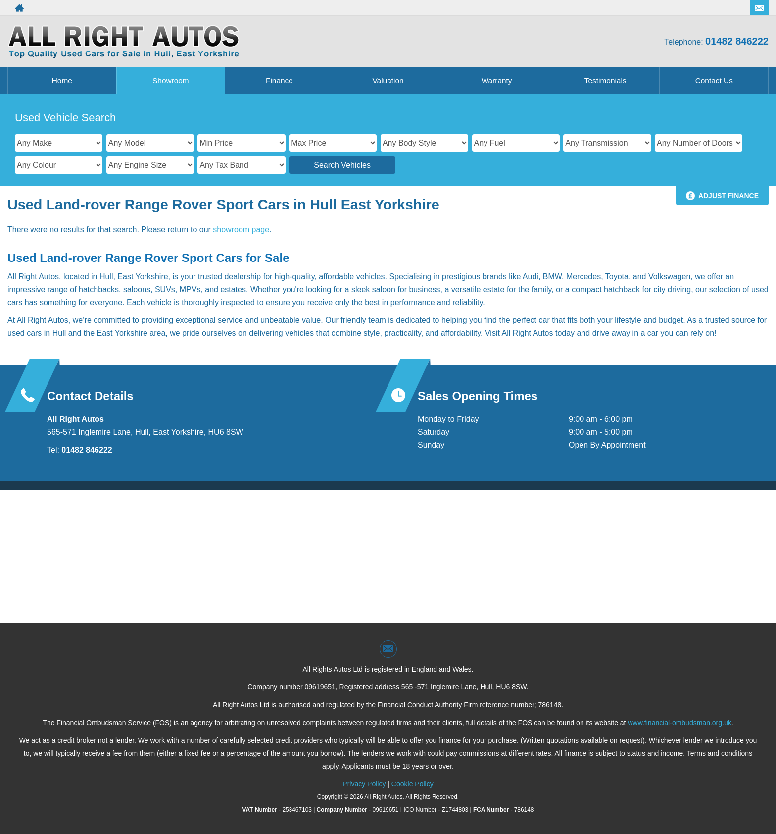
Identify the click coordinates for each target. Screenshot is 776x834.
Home (62, 80)
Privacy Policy (364, 784)
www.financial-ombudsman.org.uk (679, 723)
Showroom (171, 80)
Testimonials (605, 80)
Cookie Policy (412, 784)
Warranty (496, 80)
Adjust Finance (728, 196)
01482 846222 (737, 41)
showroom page (241, 229)
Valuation (388, 80)
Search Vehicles (342, 165)
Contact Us (713, 80)
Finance (279, 80)
